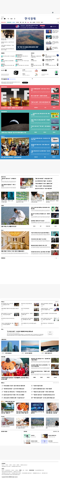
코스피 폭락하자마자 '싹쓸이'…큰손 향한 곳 (43, 181)
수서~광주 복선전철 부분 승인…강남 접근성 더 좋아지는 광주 (40, 139)
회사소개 (3, 464)
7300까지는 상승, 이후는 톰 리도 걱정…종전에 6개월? (22, 57)
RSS (23, 470)
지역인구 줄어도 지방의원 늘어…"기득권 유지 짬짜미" (7, 46)
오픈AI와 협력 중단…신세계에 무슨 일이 (55, 48)
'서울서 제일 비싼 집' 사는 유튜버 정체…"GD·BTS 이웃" (40, 151)
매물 (44, 156)
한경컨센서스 (36, 107)
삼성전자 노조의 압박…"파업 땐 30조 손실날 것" (55, 42)
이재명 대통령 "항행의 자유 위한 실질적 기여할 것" (10, 308)
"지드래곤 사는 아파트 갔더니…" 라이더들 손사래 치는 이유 (15, 391)
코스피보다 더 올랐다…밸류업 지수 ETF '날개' (12, 108)
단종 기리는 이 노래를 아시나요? (8, 226)
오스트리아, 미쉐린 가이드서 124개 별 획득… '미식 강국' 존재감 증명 (40, 365)
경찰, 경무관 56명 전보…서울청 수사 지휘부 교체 (27, 314)
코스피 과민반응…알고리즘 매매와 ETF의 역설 (7, 61)
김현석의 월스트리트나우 (19, 54)
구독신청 (6, 464)
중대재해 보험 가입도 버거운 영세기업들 (36, 66)
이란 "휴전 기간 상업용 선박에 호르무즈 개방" (27, 47)
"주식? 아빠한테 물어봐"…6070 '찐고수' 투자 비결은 (40, 89)
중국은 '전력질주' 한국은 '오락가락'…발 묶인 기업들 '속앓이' (46, 319)
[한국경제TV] (5, 18)
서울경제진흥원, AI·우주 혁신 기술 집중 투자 (37, 412)
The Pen (2, 416)
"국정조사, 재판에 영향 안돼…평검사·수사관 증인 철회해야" (7, 324)
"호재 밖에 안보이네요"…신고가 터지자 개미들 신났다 (14, 388)
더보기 (42, 22)
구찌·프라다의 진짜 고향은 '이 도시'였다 (38, 239)
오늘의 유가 (17, 64)
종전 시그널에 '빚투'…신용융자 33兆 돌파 (39, 95)
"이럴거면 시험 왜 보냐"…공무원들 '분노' (8, 179)
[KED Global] (11, 18)
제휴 (6, 470)
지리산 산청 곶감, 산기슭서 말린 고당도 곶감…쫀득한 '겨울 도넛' (22, 412)
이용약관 (26, 470)
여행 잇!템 (55, 377)
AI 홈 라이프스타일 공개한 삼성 (26, 303)
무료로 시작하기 (25, 82)
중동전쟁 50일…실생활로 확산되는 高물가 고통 (36, 57)
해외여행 (48, 377)
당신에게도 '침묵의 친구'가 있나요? (37, 220)
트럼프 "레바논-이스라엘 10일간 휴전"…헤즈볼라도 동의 (40, 120)
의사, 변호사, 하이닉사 (5, 426)
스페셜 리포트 (3, 339)
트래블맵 (34, 377)
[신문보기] (1, 18)
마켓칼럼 (2, 59)
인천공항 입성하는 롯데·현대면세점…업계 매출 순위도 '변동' (27, 319)
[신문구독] (14, 18)
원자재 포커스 (3, 64)
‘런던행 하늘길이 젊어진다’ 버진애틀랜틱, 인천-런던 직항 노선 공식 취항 (15, 378)
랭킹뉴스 (2, 382)
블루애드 (18, 464)
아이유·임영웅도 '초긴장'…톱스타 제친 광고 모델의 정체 (14, 385)
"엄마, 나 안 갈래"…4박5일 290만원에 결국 (43, 186)
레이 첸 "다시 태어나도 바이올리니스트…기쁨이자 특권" (40, 214)
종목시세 (45, 132)
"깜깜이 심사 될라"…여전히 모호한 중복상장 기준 (40, 102)
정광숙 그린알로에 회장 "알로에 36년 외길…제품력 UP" (7, 412)
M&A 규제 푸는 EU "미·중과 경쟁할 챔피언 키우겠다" (50, 57)
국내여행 (41, 377)
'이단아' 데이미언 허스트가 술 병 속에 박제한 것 (40, 232)
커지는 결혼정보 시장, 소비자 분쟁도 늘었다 (28, 323)
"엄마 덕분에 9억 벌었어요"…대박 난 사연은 (8, 185)
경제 (20, 22)
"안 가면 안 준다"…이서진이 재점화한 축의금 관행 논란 (20, 331)
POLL (2, 329)
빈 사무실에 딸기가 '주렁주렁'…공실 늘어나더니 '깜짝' (22, 201)
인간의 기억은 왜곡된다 (25, 308)
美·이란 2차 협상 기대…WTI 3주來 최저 (22, 66)
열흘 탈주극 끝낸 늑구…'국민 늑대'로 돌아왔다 (26, 187)
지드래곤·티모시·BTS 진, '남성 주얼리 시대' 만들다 (40, 251)
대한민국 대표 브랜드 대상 (10, 401)
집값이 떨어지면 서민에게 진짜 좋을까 (52, 427)
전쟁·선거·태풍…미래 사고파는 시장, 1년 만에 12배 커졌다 (7, 39)
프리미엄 (38, 22)
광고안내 (14, 464)
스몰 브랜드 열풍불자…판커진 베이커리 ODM (49, 313)
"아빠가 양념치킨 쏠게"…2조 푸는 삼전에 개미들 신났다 (44, 398)
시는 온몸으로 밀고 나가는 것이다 (50, 65)
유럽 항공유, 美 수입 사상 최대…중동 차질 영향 (7, 66)
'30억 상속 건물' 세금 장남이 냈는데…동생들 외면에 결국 (22, 427)
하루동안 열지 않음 (54, 26)
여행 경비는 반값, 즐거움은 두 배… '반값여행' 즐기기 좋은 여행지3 (40, 359)
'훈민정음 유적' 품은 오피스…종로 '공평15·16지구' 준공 (40, 145)
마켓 (54, 107)
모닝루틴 (34, 22)
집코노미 (13, 22)
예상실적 (35, 132)
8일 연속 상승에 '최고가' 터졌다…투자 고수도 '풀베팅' (14, 394)
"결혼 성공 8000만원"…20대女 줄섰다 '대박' (43, 178)
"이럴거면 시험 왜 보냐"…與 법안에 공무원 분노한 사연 (44, 394)
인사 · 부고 (55, 431)
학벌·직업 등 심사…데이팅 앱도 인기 (47, 323)
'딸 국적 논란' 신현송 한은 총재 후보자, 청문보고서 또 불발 (7, 49)
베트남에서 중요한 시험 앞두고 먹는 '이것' (39, 245)
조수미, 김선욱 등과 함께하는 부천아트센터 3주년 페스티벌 (40, 208)
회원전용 (2, 53)
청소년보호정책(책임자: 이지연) (39, 470)
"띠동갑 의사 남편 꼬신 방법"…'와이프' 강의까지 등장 (43, 391)
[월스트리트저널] (8, 18)
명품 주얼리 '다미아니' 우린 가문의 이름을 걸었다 (12, 251)
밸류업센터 (53, 156)
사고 (58, 431)
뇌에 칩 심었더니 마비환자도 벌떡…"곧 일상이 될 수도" (14, 398)
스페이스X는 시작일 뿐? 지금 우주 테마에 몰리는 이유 (13, 132)
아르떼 (2, 205)
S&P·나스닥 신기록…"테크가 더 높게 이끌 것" (22, 61)
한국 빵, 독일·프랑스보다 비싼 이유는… (8, 318)
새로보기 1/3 (56, 301)
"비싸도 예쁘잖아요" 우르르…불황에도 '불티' (43, 183)
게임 (30, 22)
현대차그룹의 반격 (46, 353)
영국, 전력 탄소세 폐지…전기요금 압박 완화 (8, 57)
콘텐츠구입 (8, 470)
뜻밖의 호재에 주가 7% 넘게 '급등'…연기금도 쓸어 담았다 (6, 314)
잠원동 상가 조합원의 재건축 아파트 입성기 (37, 427)
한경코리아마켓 (3, 22)
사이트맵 (16, 470)
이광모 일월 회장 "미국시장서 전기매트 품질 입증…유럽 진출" (52, 412)
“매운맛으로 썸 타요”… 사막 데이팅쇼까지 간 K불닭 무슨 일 (47, 309)
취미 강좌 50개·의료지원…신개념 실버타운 (11, 157)
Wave (28, 22)
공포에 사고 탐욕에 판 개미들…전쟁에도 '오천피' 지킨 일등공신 (55, 38)
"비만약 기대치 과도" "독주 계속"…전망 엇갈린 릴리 (40, 127)
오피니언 (17, 22)
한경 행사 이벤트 (4, 431)
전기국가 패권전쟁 (26, 353)
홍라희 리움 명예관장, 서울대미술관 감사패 (47, 304)
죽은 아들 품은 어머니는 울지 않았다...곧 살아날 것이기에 (7, 304)
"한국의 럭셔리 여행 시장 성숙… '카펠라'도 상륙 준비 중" (40, 372)
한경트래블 (3, 356)
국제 (25, 22)
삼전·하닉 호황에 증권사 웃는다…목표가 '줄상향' (42, 388)
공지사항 (25, 431)
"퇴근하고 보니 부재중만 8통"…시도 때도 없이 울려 (37, 201)
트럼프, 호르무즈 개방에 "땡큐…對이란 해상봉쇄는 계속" (55, 31)
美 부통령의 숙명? (34, 60)
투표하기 (50, 332)
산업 (23, 22)
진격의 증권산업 (6, 353)
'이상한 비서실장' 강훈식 (38, 385)
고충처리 (10, 464)
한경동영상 (3, 258)
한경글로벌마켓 (9, 22)
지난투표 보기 (50, 334)
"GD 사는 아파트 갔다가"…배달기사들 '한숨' (52, 201)
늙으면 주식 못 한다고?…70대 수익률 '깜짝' (43, 188)
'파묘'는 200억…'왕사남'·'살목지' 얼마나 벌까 (7, 201)
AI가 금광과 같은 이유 (48, 60)
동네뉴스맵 (35, 156)
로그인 (58, 18)
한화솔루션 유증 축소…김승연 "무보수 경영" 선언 (7, 42)
